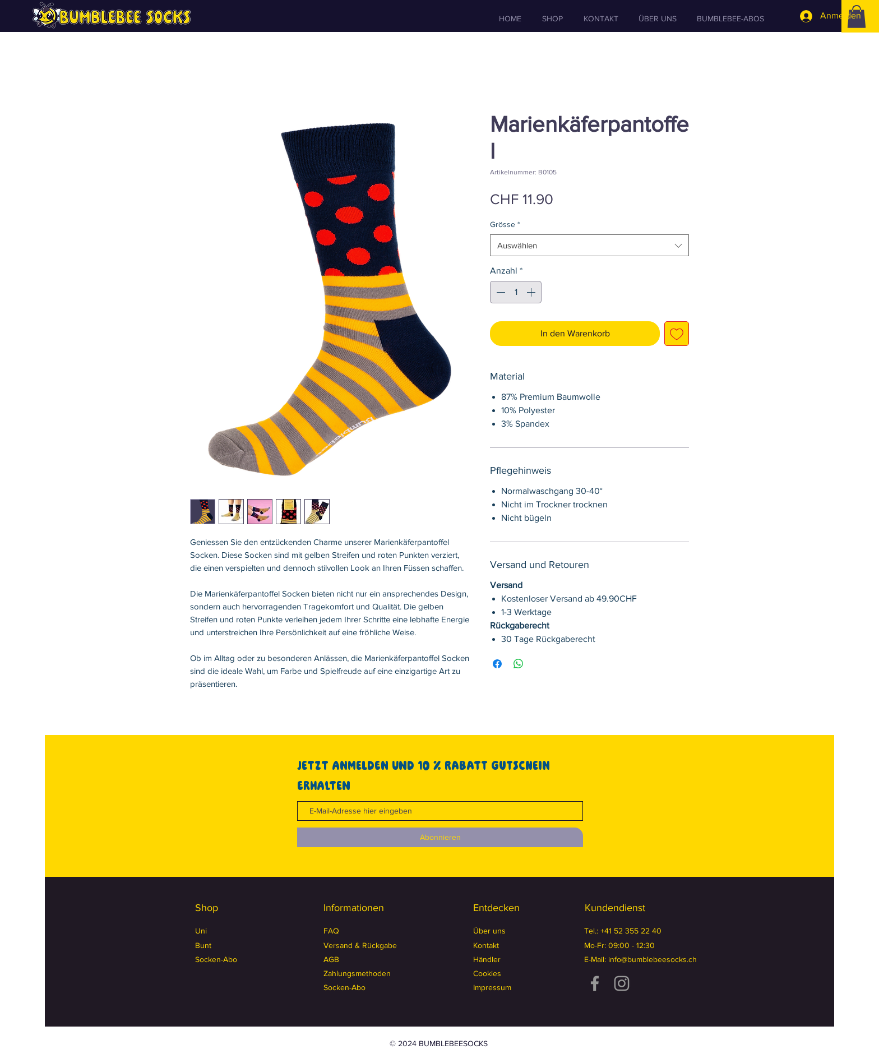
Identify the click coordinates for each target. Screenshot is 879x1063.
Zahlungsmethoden (357, 973)
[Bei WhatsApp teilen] (518, 664)
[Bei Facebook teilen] (497, 664)
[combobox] (589, 245)
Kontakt (486, 945)
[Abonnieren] (440, 837)
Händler (487, 959)
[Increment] (532, 292)
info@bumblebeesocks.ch (652, 959)
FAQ (331, 930)
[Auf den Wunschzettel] (676, 333)
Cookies (487, 973)
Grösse (505, 224)
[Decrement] (499, 292)
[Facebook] (595, 983)
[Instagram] (622, 983)
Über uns (489, 930)
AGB (331, 959)
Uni (201, 930)
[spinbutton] (515, 292)
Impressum (492, 987)
